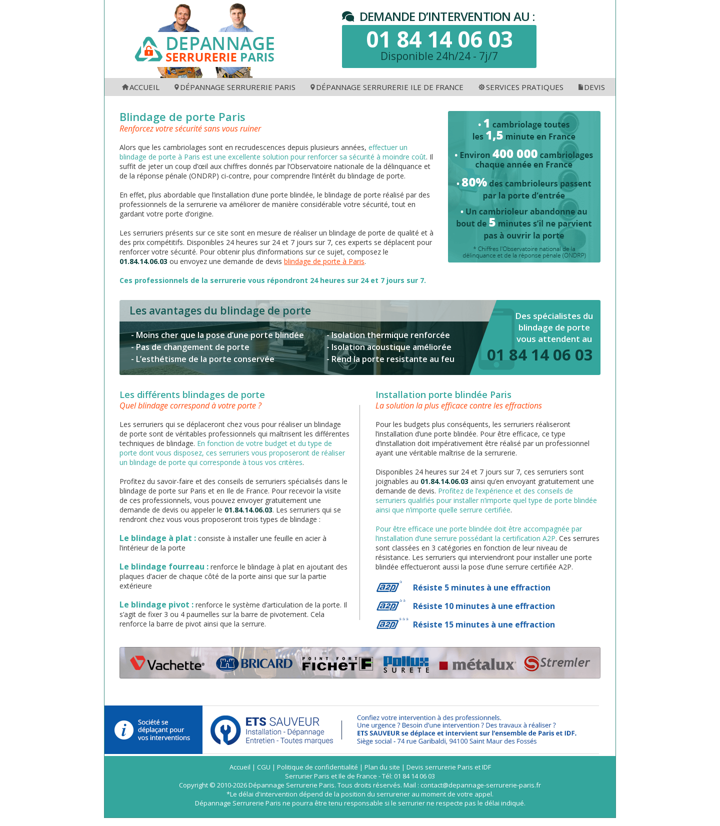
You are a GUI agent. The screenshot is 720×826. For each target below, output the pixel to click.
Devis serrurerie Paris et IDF (448, 767)
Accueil (240, 767)
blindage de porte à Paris (324, 261)
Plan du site (382, 767)
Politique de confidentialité (317, 767)
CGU (263, 767)
